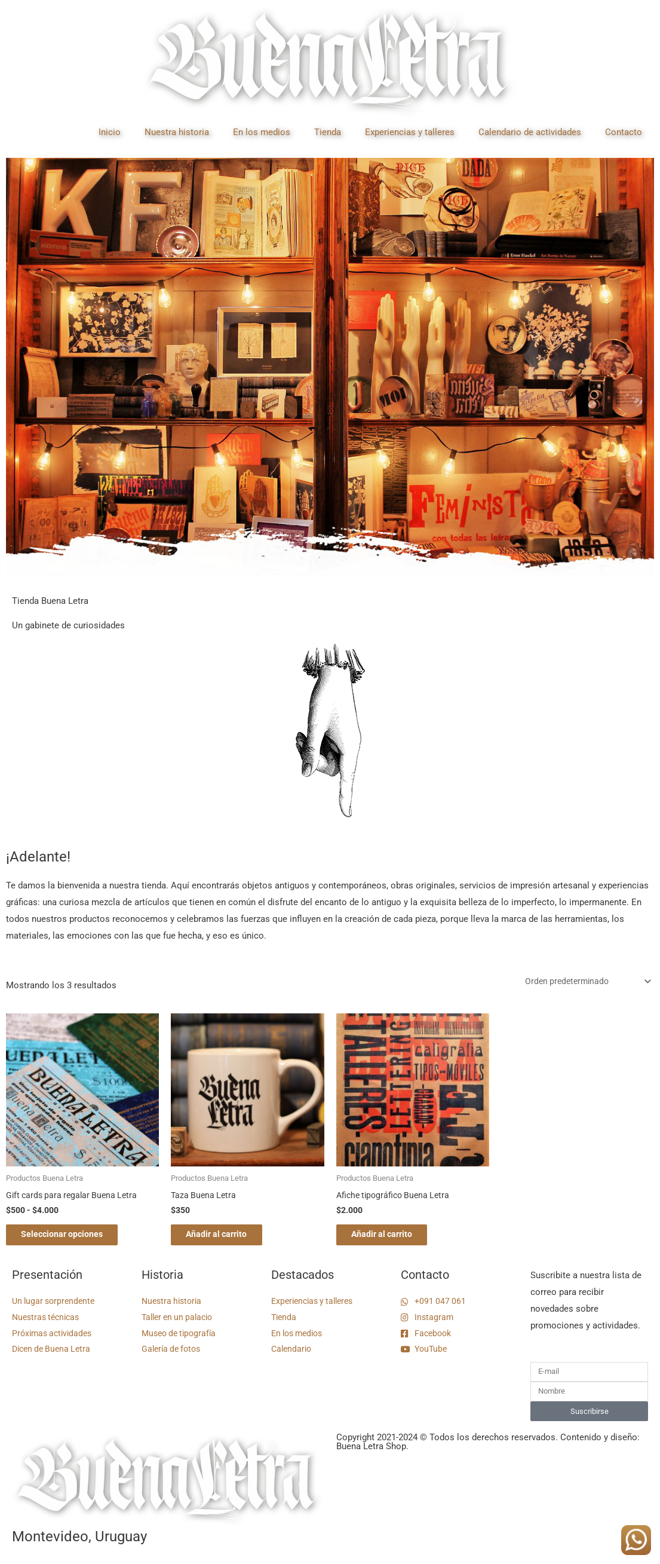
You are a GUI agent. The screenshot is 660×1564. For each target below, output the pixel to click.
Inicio (110, 132)
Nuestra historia (177, 132)
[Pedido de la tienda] (581, 983)
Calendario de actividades (529, 132)
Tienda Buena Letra (50, 600)
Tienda (327, 132)
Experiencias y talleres (410, 132)
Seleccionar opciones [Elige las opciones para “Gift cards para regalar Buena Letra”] (72, 1239)
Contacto (623, 132)
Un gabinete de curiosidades (68, 625)
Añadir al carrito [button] (227, 1239)
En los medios (261, 132)
